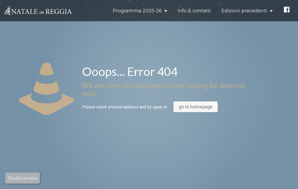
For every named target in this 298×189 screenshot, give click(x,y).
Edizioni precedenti (247, 11)
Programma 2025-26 (140, 11)
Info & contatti (194, 11)
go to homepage (195, 106)
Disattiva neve (22, 178)
